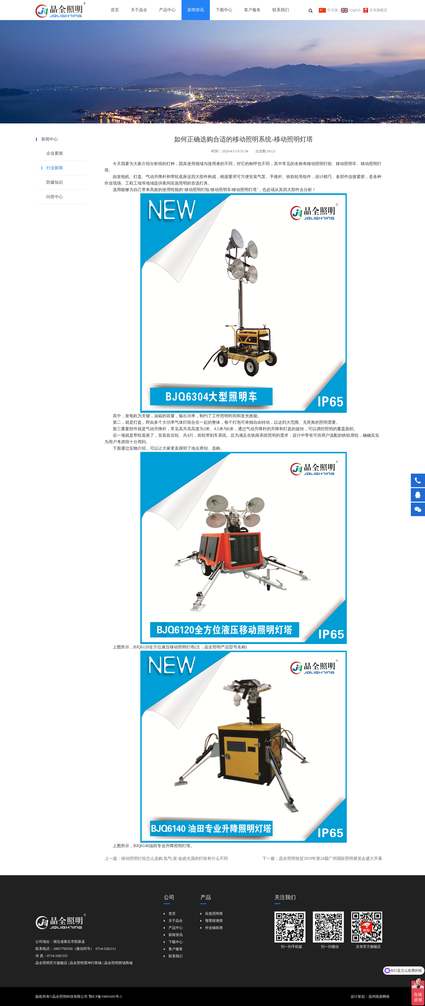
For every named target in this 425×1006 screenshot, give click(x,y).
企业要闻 (54, 153)
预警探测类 (214, 921)
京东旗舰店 (375, 10)
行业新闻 (54, 168)
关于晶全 (139, 10)
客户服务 (252, 10)
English (350, 10)
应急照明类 (214, 914)
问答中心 (54, 197)
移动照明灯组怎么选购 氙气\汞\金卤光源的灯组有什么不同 (174, 858)
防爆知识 (54, 182)
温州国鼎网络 (379, 996)
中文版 (328, 10)
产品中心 (167, 10)
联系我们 (280, 10)
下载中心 (224, 10)
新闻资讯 (195, 10)
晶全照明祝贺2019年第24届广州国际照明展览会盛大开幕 (330, 858)
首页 (115, 10)
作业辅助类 (214, 928)
